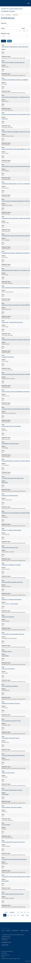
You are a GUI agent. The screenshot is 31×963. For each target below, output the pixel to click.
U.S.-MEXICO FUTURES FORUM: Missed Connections (14, 859)
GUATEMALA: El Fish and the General (10, 738)
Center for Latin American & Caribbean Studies (11, 10)
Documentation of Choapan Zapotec (10, 443)
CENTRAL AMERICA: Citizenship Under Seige (12, 582)
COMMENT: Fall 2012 (7, 651)
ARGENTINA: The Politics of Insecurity (11, 703)
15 (28, 912)
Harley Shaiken (14, 603)
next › (23, 915)
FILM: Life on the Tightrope (8, 668)
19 (15, 915)
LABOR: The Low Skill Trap (8, 616)
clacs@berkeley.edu (6, 942)
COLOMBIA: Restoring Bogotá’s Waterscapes (13, 478)
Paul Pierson (5, 118)
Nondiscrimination (5, 955)
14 (25, 912)
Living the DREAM (6, 824)
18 (12, 915)
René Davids (5, 482)
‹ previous (12, 912)
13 (22, 912)
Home (2, 14)
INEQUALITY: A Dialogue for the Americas (12, 599)
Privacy (3, 956)
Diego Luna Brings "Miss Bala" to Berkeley (12, 807)
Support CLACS (15, 930)
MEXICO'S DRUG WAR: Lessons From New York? (13, 842)
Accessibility (4, 953)
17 (8, 915)
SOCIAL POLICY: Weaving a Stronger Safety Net (13, 62)
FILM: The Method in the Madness (10, 686)
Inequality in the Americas (8, 357)
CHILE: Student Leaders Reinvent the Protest (13, 894)
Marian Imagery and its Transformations (11, 426)
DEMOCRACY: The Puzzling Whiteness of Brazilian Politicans (16, 512)
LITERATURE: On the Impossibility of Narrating (13, 634)
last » (28, 915)
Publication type (5, 33)
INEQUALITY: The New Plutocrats (10, 495)
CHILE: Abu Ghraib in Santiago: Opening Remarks (13, 755)
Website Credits (5, 944)
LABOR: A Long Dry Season (8, 772)
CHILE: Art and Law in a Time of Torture (11, 720)
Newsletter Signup (24, 930)
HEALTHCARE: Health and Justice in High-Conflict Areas (15, 46)
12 (18, 912)
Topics (23, 28)
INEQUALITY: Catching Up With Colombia (11, 530)
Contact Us (8, 930)
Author (3, 28)
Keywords (3, 23)
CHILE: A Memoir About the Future (10, 547)
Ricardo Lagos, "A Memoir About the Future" (12, 322)
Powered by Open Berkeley (7, 951)
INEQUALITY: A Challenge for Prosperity (11, 564)
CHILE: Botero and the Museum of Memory (12, 790)
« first (6, 912)
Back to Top (27, 961)
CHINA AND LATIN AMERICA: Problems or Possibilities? (15, 79)
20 (18, 915)
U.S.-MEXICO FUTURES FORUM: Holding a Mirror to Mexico (16, 876)
